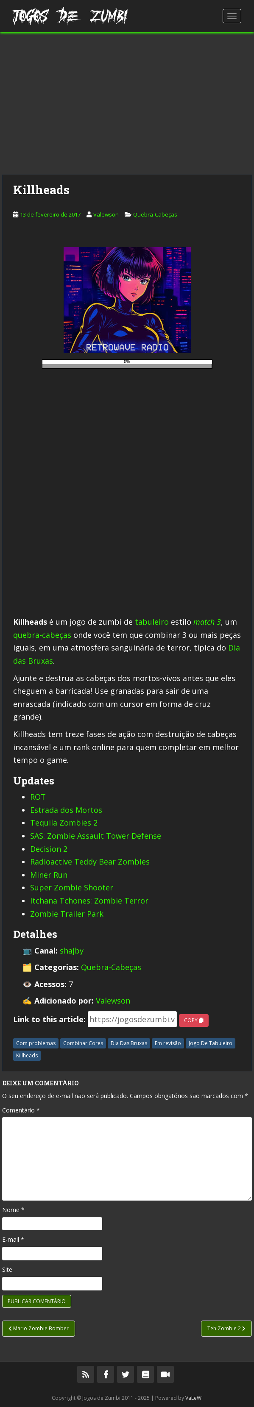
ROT (38, 797)
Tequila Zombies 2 (64, 823)
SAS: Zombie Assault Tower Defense (95, 836)
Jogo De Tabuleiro (210, 1043)
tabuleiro (152, 622)
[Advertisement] (127, 103)
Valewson (106, 214)
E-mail (13, 1239)
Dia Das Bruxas (129, 1043)
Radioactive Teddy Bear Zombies (90, 861)
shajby (72, 950)
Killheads (27, 1055)
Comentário (21, 1110)
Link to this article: (49, 1019)
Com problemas (36, 1043)
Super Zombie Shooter (71, 887)
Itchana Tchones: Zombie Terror (89, 900)
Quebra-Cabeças (155, 214)
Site (7, 1269)
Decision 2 (48, 849)
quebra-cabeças (42, 635)
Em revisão (168, 1043)
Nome (13, 1210)
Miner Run (48, 875)
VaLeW (193, 1397)
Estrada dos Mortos (66, 810)
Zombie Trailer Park (66, 914)
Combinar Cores (83, 1043)
